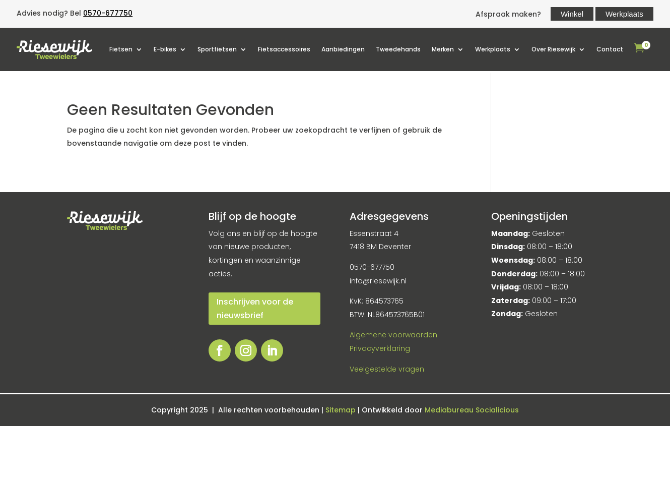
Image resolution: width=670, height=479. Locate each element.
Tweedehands (398, 49)
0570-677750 (107, 13)
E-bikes (165, 49)
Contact (609, 49)
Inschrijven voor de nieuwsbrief (255, 308)
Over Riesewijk (553, 49)
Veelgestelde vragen (387, 369)
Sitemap (341, 410)
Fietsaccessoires (284, 49)
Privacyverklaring (380, 348)
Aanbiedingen (343, 49)
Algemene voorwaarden (393, 335)
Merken (443, 49)
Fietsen (120, 49)
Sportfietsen (217, 49)
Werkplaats (624, 14)
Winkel (572, 14)
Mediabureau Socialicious (472, 410)
